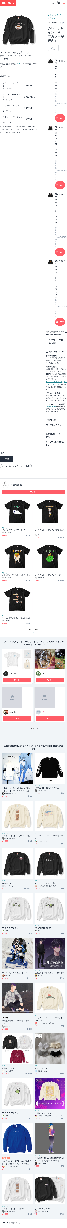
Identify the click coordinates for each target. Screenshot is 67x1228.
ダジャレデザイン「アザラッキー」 (15, 530)
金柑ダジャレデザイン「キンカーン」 (16, 575)
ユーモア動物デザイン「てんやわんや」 (17, 618)
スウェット (52, 18)
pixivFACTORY (51, 406)
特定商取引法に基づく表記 (55, 435)
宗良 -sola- (13, 674)
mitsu (44, 674)
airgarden (13, 712)
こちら (19, 64)
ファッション (53, 15)
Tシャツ (5, 528)
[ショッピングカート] (58, 3)
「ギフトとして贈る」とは (55, 341)
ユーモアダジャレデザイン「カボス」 (49, 575)
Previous (4, 30)
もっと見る (33, 731)
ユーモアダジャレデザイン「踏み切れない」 (50, 531)
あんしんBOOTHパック (54, 382)
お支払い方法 (53, 425)
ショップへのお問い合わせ (55, 443)
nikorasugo (16, 485)
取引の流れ (52, 420)
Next (33, 30)
